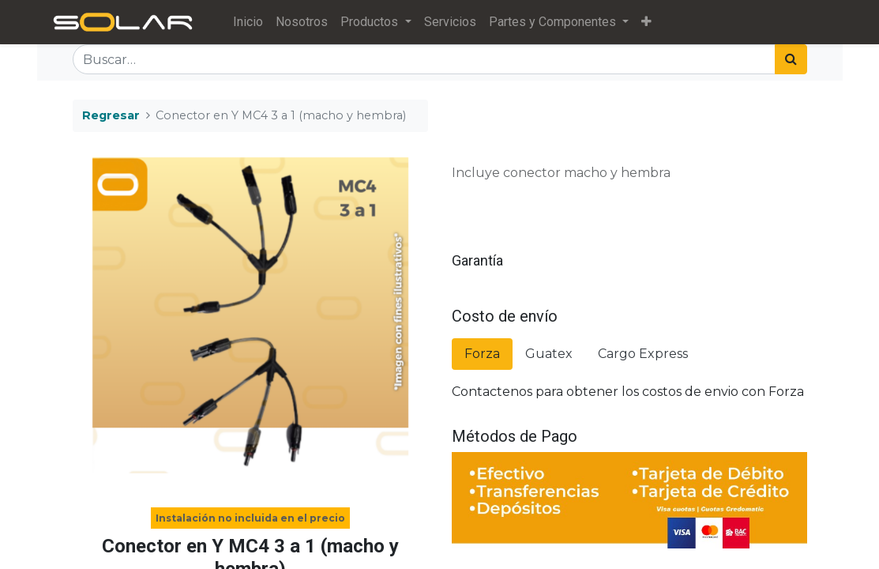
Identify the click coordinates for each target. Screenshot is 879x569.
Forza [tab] (482, 353)
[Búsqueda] (791, 59)
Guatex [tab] (549, 353)
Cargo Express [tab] (643, 353)
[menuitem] (248, 22)
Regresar (111, 115)
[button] (646, 22)
